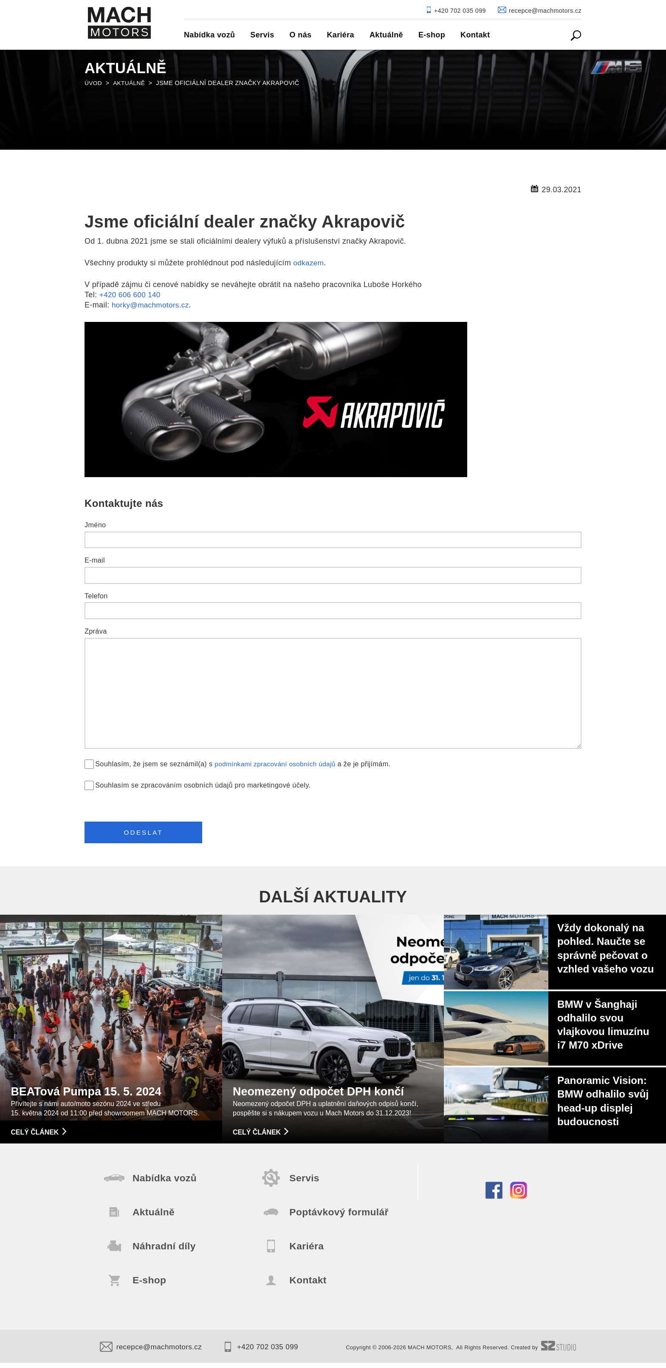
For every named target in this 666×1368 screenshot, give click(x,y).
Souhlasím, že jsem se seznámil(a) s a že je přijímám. (246, 764)
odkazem (309, 263)
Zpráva (96, 631)
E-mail (95, 560)
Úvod (94, 83)
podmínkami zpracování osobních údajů (277, 764)
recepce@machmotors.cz (153, 1352)
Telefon (96, 596)
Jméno (95, 525)
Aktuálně (130, 83)
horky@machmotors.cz (152, 305)
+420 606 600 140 (131, 294)
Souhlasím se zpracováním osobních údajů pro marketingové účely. (202, 785)
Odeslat (146, 834)
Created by (542, 1352)
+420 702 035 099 (267, 1352)
